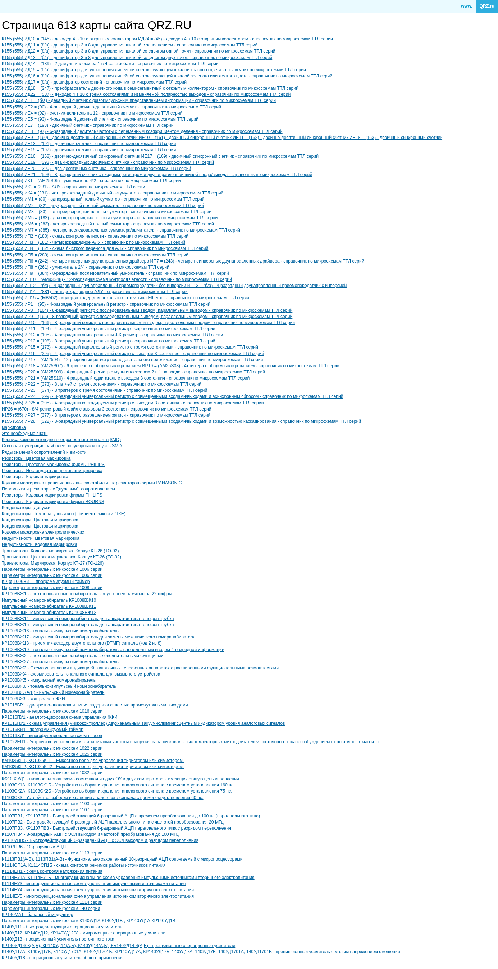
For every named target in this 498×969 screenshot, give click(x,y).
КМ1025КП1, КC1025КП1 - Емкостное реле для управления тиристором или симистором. (93, 760)
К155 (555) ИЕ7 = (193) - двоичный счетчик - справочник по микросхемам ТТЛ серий (88, 125)
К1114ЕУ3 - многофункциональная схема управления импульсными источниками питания (94, 883)
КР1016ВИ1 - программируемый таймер (42, 729)
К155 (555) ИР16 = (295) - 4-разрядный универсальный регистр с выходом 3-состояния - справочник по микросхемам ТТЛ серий (133, 353)
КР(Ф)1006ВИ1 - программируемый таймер (46, 581)
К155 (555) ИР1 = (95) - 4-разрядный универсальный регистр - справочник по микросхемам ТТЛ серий (106, 304)
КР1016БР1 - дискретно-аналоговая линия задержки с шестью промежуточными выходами (95, 705)
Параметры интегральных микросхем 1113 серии (52, 853)
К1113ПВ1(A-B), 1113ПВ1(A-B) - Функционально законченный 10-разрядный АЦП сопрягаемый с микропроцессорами (122, 859)
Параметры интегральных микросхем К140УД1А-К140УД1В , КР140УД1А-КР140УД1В (88, 920)
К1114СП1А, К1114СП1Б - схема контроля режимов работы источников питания (84, 865)
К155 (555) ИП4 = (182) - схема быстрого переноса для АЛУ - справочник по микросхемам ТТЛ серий (105, 248)
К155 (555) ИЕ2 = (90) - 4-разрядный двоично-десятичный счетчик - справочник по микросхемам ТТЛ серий (111, 106)
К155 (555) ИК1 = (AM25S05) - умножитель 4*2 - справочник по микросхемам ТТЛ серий (91, 180)
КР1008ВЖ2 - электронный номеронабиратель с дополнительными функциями (82, 655)
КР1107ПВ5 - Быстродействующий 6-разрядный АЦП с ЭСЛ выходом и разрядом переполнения (100, 840)
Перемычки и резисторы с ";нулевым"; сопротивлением (58, 489)
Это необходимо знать (24, 433)
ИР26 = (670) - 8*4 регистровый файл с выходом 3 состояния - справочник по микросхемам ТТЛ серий (106, 409)
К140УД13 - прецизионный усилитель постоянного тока (58, 939)
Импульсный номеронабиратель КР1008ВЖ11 (49, 606)
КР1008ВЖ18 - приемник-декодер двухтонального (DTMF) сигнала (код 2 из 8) (82, 643)
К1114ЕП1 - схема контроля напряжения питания (52, 871)
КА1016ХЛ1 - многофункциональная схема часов (52, 735)
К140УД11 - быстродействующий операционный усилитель (62, 926)
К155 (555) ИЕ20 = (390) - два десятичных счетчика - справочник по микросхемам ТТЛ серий (96, 168)
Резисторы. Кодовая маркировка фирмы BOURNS (53, 501)
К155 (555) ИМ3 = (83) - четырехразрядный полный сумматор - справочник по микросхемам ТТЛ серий (106, 211)
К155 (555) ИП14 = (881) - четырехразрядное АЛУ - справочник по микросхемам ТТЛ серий (95, 291)
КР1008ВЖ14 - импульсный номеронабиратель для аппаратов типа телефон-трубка (88, 618)
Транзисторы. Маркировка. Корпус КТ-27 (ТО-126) (53, 563)
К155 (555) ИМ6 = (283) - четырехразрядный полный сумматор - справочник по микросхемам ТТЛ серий (108, 223)
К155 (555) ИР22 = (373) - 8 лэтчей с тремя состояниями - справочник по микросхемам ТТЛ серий (101, 384)
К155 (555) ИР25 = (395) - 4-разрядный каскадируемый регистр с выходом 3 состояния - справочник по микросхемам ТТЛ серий (133, 402)
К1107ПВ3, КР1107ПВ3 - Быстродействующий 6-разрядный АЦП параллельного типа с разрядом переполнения (116, 828)
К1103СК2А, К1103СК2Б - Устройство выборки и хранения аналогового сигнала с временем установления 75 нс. (117, 791)
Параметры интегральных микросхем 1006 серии (52, 569)
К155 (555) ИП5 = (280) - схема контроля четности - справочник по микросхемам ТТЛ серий (95, 254)
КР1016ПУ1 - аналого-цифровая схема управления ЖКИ (60, 717)
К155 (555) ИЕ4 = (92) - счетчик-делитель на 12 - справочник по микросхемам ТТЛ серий (92, 113)
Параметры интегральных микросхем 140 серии (51, 908)
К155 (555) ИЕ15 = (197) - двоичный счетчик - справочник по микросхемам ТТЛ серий (89, 149)
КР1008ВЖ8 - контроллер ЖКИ (33, 698)
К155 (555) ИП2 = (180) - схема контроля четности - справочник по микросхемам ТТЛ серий (95, 236)
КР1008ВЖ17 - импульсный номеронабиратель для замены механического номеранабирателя (98, 637)
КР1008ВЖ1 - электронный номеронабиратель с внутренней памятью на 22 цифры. (87, 593)
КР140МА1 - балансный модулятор (37, 914)
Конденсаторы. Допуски (26, 507)
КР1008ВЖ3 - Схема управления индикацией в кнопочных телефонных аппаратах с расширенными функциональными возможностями (140, 667)
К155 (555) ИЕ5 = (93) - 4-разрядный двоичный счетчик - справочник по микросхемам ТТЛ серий (100, 119)
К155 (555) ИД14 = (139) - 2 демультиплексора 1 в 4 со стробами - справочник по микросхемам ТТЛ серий (110, 63)
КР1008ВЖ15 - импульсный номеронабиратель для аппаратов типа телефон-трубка (88, 624)
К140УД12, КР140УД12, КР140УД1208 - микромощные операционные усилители (83, 933)
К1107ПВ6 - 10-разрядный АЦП (34, 846)
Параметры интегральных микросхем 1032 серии (52, 772)
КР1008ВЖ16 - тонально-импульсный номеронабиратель (60, 630)
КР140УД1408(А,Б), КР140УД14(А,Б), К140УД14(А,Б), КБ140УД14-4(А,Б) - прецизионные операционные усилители (118, 945)
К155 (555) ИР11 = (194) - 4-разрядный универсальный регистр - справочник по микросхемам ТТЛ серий (108, 328)
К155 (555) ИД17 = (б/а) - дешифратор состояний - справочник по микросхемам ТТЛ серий (94, 82)
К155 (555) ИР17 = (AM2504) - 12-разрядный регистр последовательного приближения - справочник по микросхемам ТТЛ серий (132, 359)
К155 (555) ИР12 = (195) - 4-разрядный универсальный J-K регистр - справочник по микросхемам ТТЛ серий (112, 334)
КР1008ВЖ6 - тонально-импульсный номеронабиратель (59, 686)
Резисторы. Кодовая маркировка (35, 476)
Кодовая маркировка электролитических (43, 532)
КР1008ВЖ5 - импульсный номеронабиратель (49, 680)
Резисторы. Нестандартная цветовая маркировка (52, 470)
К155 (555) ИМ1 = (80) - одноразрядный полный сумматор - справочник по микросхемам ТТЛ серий (103, 199)
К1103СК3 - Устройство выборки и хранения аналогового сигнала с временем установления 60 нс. (103, 797)
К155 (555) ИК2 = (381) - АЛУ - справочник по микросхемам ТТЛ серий (73, 186)
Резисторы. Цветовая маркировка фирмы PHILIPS (53, 464)
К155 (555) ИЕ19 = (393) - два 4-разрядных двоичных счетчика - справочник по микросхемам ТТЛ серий (108, 162)
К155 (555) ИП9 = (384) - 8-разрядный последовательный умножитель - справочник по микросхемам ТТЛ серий (115, 273)
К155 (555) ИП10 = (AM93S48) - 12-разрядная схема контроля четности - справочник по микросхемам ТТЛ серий (117, 279)
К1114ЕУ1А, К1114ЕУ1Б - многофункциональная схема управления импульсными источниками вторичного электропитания (128, 877)
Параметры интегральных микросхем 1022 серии (52, 748)
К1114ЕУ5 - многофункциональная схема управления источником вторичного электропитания (98, 896)
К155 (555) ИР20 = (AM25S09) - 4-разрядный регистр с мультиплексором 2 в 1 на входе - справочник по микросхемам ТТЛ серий (133, 371)
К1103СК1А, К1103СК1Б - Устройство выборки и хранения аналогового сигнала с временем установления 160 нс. (118, 785)
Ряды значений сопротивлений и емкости (44, 452)
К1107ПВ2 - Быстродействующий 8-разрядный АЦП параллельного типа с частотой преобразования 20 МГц (113, 822)
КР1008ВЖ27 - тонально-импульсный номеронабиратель (60, 661)
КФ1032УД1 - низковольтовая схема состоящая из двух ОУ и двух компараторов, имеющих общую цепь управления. (121, 778)
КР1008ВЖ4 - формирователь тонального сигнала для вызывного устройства (81, 674)
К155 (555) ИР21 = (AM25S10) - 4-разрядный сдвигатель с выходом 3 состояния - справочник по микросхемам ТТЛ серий (126, 378)
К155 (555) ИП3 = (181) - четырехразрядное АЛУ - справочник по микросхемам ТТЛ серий (93, 242)
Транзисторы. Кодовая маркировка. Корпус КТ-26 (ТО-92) (60, 550)
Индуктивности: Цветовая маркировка (40, 538)
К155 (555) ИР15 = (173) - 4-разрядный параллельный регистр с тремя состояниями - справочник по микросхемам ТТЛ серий (130, 347)
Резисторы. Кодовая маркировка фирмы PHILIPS (52, 495)
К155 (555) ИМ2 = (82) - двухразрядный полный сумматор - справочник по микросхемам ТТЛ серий (103, 205)
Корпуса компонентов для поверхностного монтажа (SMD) (61, 439)
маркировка (14, 427)
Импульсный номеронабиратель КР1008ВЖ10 (49, 600)
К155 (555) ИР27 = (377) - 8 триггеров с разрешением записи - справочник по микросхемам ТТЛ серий (106, 415)
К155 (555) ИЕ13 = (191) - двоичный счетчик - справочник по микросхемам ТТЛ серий (89, 143)
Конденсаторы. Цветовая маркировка (40, 519)
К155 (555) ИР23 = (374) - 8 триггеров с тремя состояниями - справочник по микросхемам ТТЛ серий (104, 390)
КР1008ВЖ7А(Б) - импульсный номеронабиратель (53, 692)
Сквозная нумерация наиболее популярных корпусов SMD (62, 445)
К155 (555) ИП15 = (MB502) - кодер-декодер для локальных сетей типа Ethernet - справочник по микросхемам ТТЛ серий (125, 297)
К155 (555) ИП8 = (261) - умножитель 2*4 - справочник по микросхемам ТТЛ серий (85, 267)
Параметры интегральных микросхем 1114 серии (52, 902)
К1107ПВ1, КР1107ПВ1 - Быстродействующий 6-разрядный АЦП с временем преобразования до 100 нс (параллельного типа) (131, 815)
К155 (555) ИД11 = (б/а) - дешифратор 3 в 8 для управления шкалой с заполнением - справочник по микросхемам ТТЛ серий (129, 45)
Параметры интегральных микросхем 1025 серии (52, 754)
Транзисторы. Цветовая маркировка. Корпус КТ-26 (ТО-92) (61, 557)
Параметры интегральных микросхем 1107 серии (52, 809)
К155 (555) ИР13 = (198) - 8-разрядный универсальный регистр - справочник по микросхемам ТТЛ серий (108, 341)
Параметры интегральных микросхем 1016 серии (52, 711)
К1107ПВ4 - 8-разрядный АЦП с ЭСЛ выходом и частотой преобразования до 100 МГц (90, 834)
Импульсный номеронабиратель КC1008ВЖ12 (49, 612)
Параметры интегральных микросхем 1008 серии (52, 587)
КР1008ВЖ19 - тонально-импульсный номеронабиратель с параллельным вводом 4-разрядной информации (113, 649)
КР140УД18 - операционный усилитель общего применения (63, 957)
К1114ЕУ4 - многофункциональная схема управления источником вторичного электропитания (98, 889)
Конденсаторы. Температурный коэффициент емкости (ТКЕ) (63, 513)
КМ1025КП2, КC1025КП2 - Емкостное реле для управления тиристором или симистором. (93, 766)
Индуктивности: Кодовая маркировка (39, 544)
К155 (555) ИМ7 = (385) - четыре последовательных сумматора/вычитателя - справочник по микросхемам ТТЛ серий (121, 230)
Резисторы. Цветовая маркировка (36, 458)
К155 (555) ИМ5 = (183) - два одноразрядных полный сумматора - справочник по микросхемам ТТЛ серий (110, 217)
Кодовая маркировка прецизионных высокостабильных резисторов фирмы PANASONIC (92, 482)
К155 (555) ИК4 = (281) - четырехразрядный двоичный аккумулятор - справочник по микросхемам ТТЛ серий (112, 193)
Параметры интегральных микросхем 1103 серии (52, 803)
